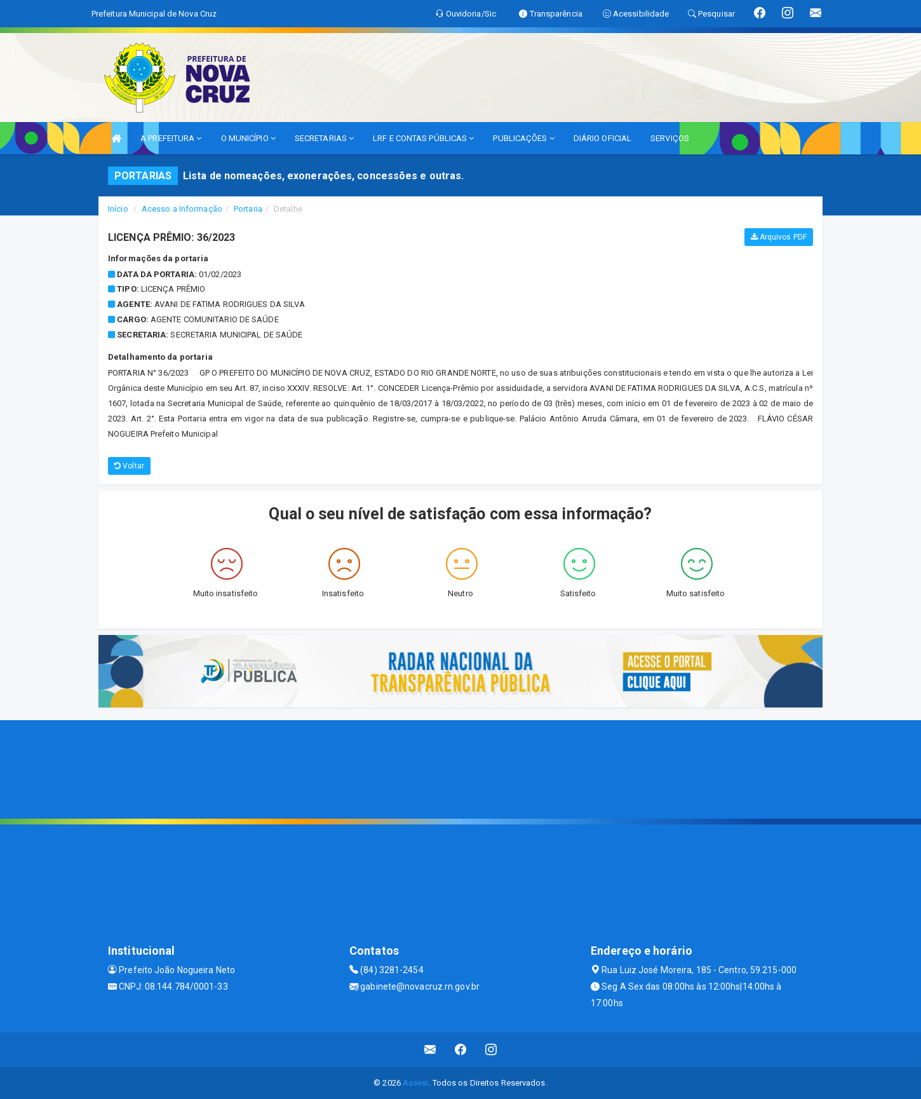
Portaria (248, 209)
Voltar (129, 465)
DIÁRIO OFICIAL (602, 138)
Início (118, 209)
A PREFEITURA (170, 138)
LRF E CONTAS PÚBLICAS (423, 138)
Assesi (416, 1083)
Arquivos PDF (779, 237)
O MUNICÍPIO (248, 138)
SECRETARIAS (324, 138)
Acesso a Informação (182, 209)
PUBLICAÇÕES (523, 138)
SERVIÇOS (669, 138)
